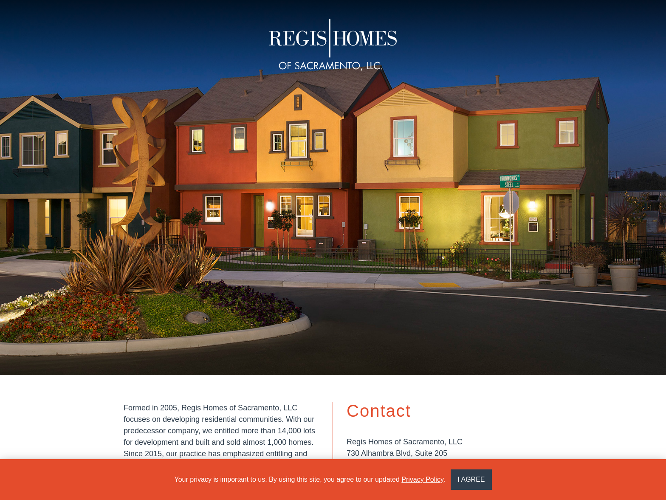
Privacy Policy (422, 479)
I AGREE (471, 479)
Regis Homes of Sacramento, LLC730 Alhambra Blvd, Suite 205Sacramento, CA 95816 (405, 453)
